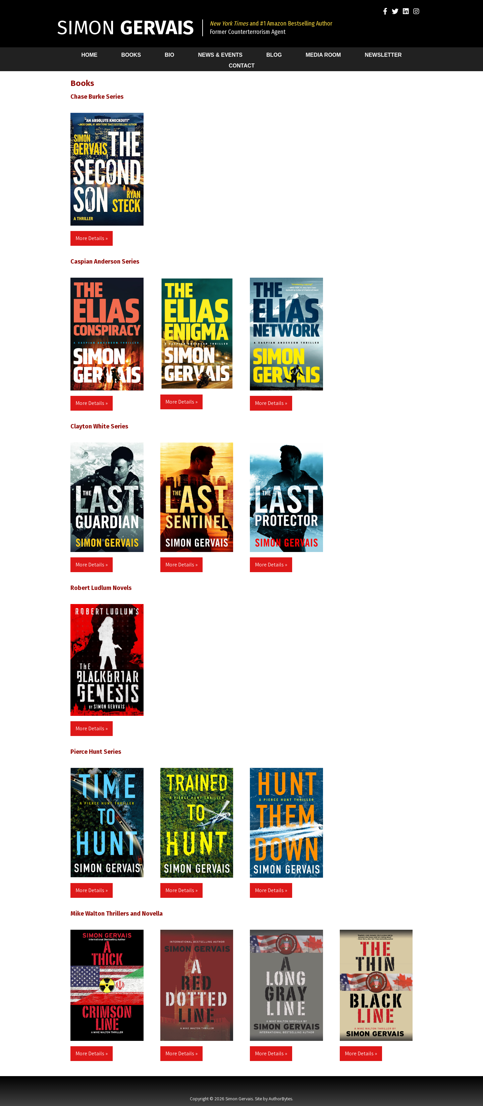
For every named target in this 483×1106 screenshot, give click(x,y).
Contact (242, 65)
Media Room (323, 55)
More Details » (91, 238)
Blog (274, 55)
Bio (169, 55)
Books (131, 55)
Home (89, 55)
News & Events (220, 55)
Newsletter (383, 55)
